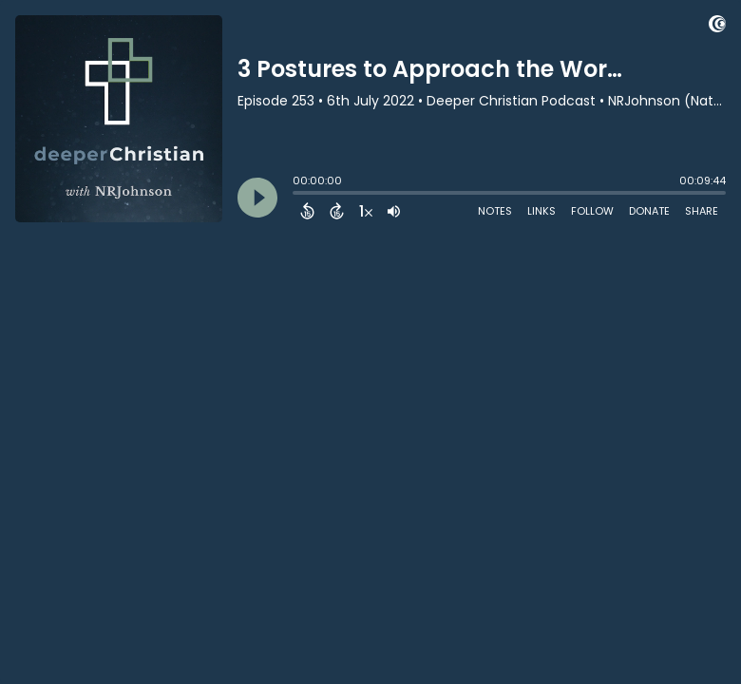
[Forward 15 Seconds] (337, 211)
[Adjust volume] (394, 211)
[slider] (297, 194)
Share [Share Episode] (701, 210)
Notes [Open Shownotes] (495, 210)
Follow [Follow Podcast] (592, 210)
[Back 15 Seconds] (307, 211)
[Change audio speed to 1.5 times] (366, 211)
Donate (649, 210)
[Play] (257, 198)
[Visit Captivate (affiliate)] (717, 27)
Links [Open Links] (541, 210)
